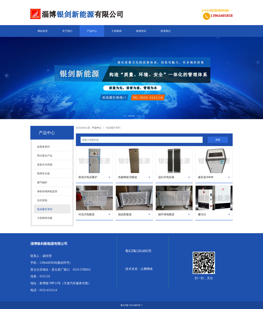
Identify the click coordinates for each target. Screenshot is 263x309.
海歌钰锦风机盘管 (47, 191)
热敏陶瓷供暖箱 (127, 177)
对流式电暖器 (86, 214)
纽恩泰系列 (43, 146)
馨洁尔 (202, 214)
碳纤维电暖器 (166, 214)
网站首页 (43, 31)
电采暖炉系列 (44, 209)
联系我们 (166, 31)
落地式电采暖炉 (87, 177)
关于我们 (67, 31)
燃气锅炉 (42, 182)
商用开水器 (43, 173)
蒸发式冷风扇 (44, 164)
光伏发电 (42, 200)
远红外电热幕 (166, 177)
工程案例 (116, 31)
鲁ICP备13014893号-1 (131, 305)
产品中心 (92, 31)
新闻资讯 (141, 31)
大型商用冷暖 (44, 218)
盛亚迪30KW (205, 177)
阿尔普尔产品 (44, 155)
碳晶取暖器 (125, 214)
